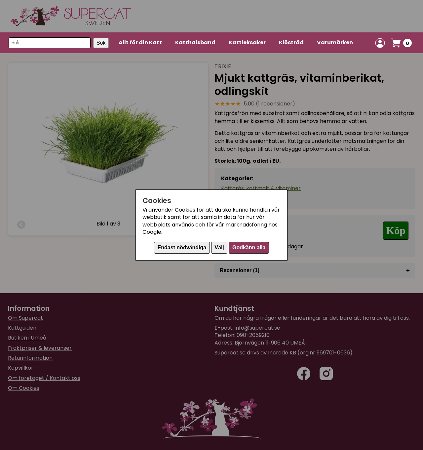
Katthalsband (195, 42)
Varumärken (335, 42)
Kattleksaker (247, 42)
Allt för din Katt (140, 42)
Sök (101, 43)
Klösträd (291, 42)
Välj (219, 247)
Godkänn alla (248, 247)
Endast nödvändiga (182, 247)
